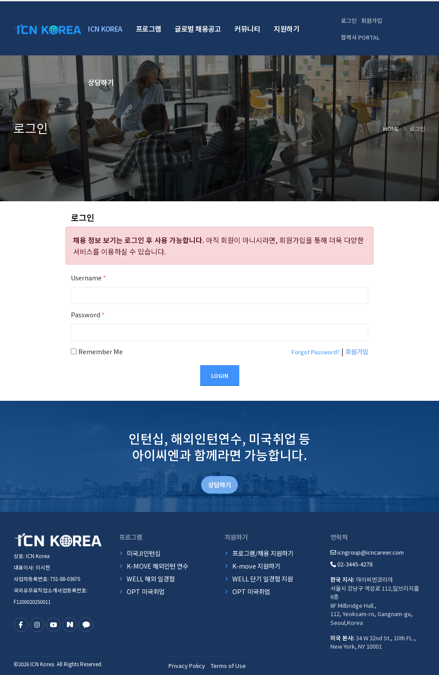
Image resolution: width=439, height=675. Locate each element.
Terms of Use (228, 665)
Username (88, 277)
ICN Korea (105, 28)
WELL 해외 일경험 (151, 578)
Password (88, 314)
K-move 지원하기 (256, 565)
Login (219, 375)
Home (391, 128)
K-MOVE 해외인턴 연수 (157, 565)
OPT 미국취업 (146, 591)
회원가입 (371, 20)
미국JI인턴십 (144, 553)
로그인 (349, 20)
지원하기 (286, 28)
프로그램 (148, 28)
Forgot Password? (316, 352)
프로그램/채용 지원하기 (262, 553)
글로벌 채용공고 (198, 28)
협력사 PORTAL (360, 37)
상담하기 (100, 82)
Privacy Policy (186, 665)
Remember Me (100, 351)
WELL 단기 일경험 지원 (262, 578)
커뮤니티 (247, 28)
